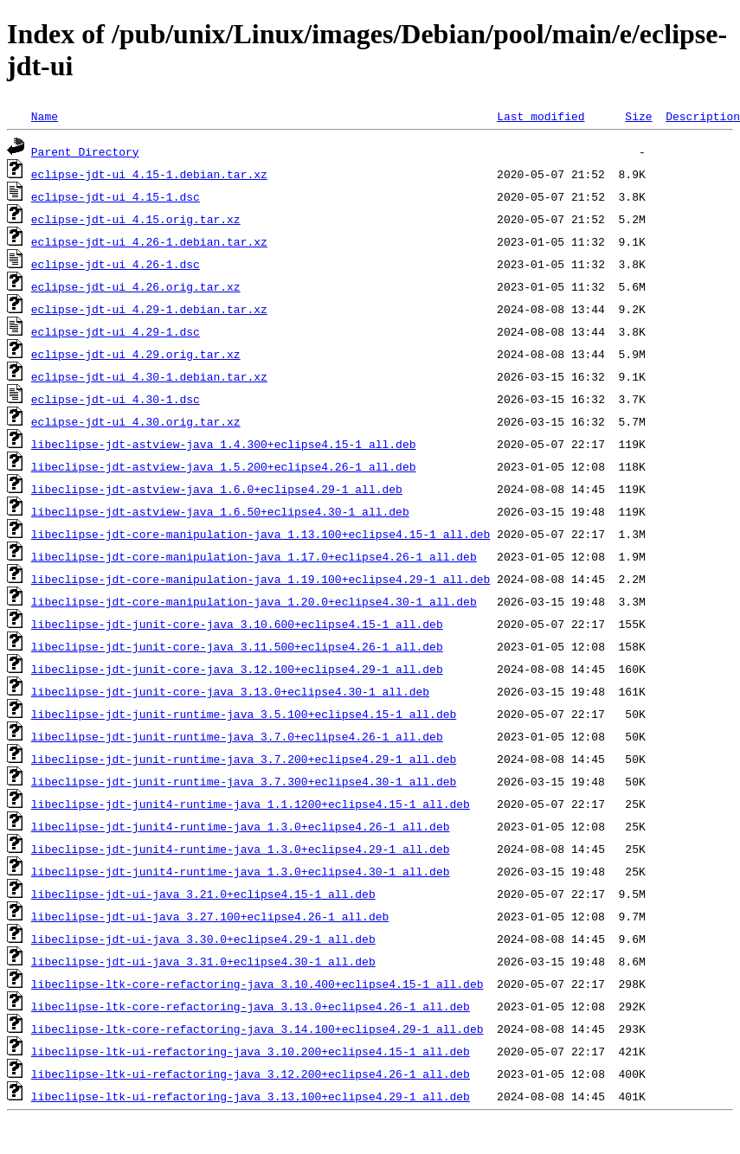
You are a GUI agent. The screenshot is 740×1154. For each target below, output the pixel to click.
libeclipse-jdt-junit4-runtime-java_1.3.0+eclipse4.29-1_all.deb (240, 848)
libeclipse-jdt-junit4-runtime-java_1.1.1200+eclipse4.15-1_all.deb (250, 803)
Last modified (540, 116)
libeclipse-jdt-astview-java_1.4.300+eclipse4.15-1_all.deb (223, 444)
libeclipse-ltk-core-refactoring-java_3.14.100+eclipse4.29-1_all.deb (257, 1028)
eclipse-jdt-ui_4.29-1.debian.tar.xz (149, 309)
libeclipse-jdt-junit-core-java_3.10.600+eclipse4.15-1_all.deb (237, 623)
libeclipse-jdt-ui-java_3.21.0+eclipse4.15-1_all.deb (203, 893)
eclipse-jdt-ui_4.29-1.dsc (115, 331)
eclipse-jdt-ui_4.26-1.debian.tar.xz (149, 241)
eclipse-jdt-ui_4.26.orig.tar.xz (136, 286)
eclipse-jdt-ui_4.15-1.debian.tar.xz (149, 174)
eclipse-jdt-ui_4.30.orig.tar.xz (136, 421)
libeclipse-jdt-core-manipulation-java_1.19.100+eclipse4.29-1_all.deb (260, 579)
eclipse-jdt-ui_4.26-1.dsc (115, 264)
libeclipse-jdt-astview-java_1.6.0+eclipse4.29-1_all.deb (216, 489)
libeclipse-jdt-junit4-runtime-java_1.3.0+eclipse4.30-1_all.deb (240, 871)
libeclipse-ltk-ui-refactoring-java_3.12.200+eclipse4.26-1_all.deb (250, 1073)
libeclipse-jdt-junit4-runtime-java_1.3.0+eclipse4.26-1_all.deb (240, 826)
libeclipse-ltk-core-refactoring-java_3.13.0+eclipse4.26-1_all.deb (250, 1006)
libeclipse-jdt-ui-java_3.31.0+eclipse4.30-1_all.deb (203, 961)
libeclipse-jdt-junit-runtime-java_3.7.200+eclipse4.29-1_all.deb (243, 758)
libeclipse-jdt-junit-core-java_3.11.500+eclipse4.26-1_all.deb (237, 646)
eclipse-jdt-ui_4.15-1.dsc (115, 196)
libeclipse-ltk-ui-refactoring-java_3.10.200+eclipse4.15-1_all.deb (250, 1051)
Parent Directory (85, 151)
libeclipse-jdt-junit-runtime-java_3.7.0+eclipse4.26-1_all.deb (237, 736)
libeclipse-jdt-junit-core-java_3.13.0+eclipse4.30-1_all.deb (230, 691)
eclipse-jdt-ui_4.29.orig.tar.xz (136, 354)
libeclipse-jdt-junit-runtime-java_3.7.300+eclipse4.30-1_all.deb (243, 781)
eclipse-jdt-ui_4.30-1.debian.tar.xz (149, 376)
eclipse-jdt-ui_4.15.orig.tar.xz (136, 219)
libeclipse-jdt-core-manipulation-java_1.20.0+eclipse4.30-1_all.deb (254, 601)
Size (638, 116)
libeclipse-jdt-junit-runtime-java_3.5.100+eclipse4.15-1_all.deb (243, 713)
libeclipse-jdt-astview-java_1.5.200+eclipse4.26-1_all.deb (223, 466)
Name (44, 116)
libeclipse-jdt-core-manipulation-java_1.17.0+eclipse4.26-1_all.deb (254, 556)
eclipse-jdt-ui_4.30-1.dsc (115, 399)
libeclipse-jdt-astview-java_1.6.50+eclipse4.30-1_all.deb (220, 511)
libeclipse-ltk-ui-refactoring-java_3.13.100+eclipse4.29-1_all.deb (250, 1096)
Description (703, 116)
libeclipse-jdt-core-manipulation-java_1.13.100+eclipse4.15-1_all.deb (260, 534)
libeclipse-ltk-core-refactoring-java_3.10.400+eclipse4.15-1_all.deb (257, 983)
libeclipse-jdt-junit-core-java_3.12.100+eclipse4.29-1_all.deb (237, 668)
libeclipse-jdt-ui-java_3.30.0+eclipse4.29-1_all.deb (203, 938)
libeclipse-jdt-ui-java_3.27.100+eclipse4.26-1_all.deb (210, 916)
